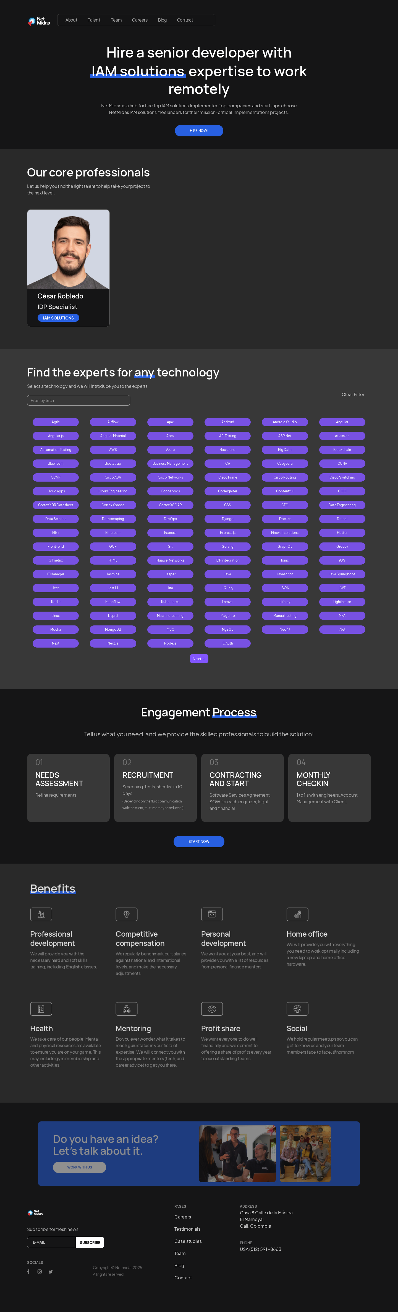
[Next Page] (199, 658)
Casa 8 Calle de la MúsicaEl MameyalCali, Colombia (266, 1219)
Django (228, 519)
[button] (206, 17)
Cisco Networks (170, 477)
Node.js (170, 643)
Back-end (227, 450)
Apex (170, 436)
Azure (170, 450)
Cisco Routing (285, 477)
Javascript (285, 574)
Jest (56, 588)
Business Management (170, 463)
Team (116, 20)
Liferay (285, 602)
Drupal (342, 519)
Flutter (342, 533)
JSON (284, 588)
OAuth (227, 643)
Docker (285, 519)
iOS (342, 560)
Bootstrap (113, 463)
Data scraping (113, 519)
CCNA (342, 463)
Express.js (227, 533)
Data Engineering (342, 505)
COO (342, 491)
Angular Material (113, 436)
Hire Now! (199, 130)
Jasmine (113, 574)
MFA (342, 616)
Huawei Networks (170, 560)
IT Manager (55, 574)
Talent (94, 20)
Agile (56, 422)
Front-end (56, 546)
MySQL (227, 629)
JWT (342, 588)
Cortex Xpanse (112, 505)
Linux (56, 616)
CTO (285, 505)
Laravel (227, 602)
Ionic (285, 560)
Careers (140, 20)
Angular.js (56, 436)
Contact (185, 20)
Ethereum (113, 533)
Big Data (285, 450)
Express (170, 533)
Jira (170, 588)
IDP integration (228, 560)
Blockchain (342, 450)
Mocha (55, 629)
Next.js (113, 643)
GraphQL (284, 546)
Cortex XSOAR (170, 505)
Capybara (285, 463)
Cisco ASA (113, 477)
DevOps (170, 519)
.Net (342, 629)
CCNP (56, 477)
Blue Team (56, 463)
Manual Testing (285, 616)
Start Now (199, 841)
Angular (342, 422)
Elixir (55, 533)
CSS (227, 505)
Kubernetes (170, 602)
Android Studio (285, 422)
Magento (228, 616)
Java (227, 574)
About (71, 20)
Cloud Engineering (112, 491)
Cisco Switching (342, 477)
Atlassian (342, 436)
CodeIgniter (227, 491)
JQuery (227, 588)
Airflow (113, 422)
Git (170, 546)
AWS (113, 450)
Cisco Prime (227, 477)
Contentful (285, 491)
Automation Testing (55, 450)
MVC (170, 629)
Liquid (113, 616)
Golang (228, 546)
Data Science (55, 519)
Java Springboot (342, 574)
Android (227, 422)
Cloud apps (56, 491)
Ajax (170, 422)
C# (227, 463)
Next (55, 643)
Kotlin (56, 602)
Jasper (170, 574)
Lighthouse (342, 602)
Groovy (342, 546)
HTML (113, 560)
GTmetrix (56, 560)
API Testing (227, 436)
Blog (162, 20)
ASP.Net (284, 436)
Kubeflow (113, 602)
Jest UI (113, 588)
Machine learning (170, 616)
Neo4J (285, 629)
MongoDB (113, 629)
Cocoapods (170, 491)
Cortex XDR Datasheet (55, 505)
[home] (38, 20)
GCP (113, 546)
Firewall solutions (284, 533)
